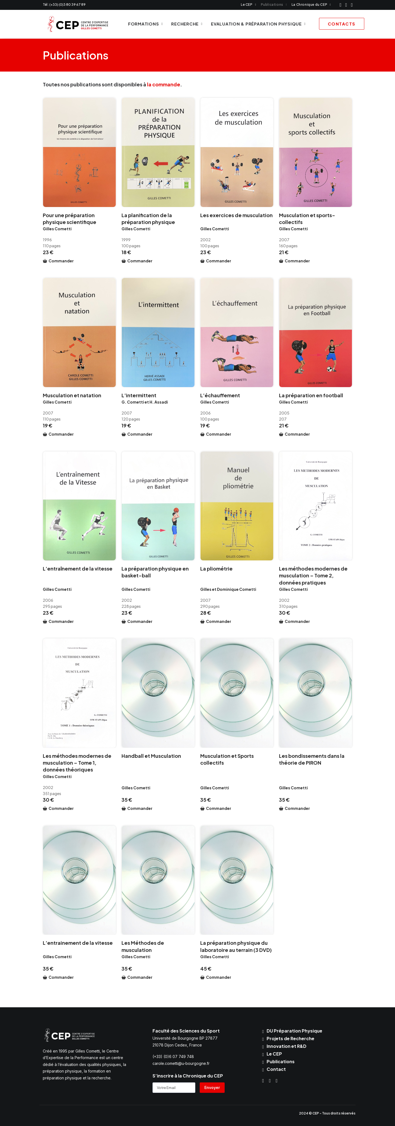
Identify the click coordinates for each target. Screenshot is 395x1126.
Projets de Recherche (290, 1038)
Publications (274, 4)
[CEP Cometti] (75, 24)
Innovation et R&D (286, 1046)
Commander (61, 261)
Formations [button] (142, 24)
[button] (340, 5)
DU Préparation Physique (294, 1031)
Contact (276, 1069)
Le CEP (248, 4)
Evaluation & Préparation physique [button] (255, 24)
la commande (163, 84)
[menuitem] (248, 4)
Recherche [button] (184, 24)
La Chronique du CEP (311, 4)
